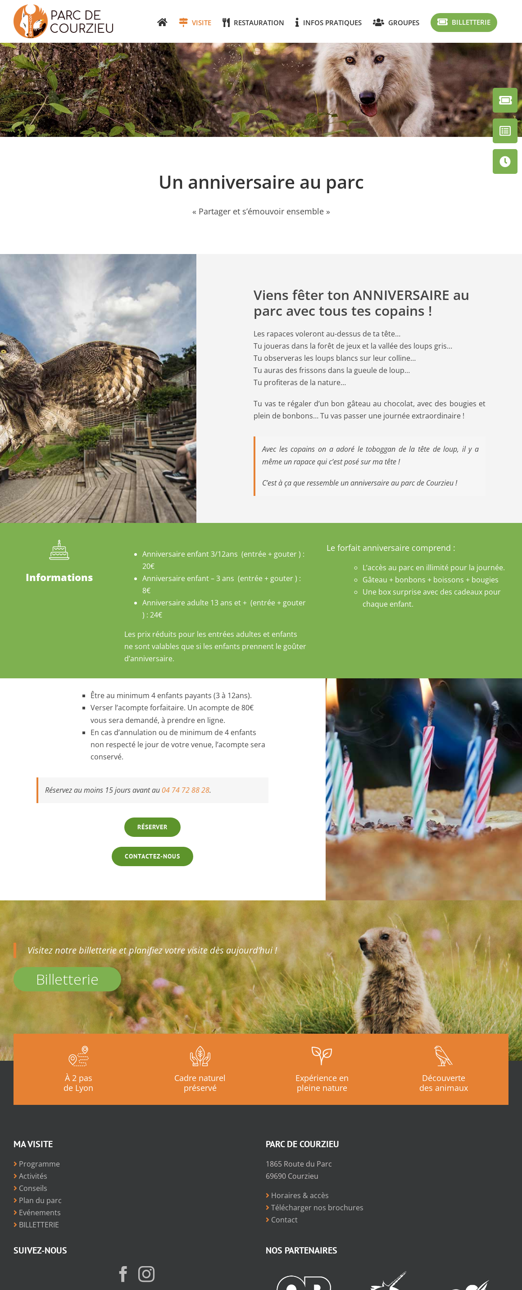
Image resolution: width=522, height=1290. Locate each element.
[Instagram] (146, 1274)
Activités (30, 1176)
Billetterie (67, 979)
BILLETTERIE (36, 1225)
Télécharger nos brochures (314, 1208)
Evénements (37, 1212)
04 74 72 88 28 (185, 790)
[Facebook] (123, 1274)
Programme (37, 1164)
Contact (282, 1220)
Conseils (30, 1188)
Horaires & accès (297, 1195)
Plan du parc (38, 1200)
